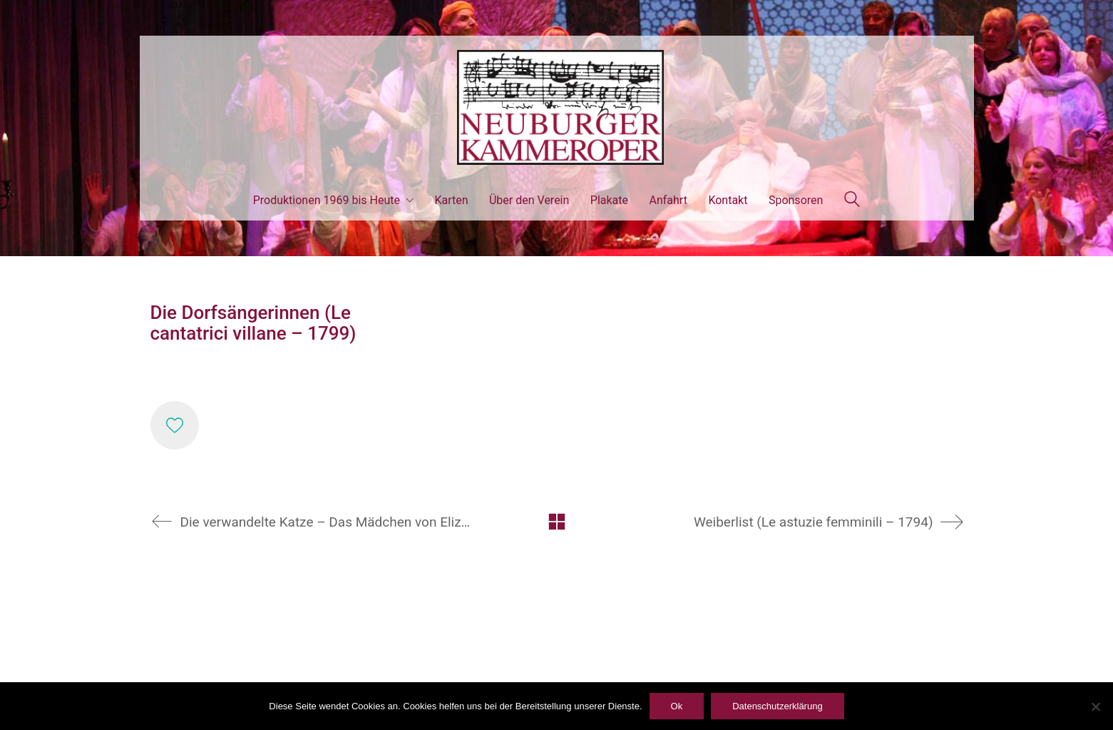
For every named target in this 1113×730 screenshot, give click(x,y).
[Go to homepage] (557, 107)
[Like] (174, 425)
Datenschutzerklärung (777, 706)
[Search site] (852, 201)
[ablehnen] (1095, 706)
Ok (677, 706)
